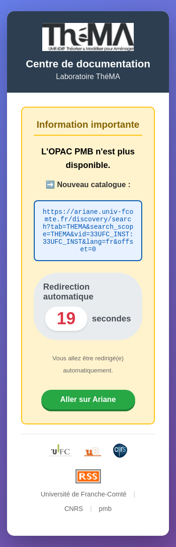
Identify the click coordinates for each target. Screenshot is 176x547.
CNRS (73, 513)
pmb (105, 513)
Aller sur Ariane (88, 404)
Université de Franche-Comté (84, 498)
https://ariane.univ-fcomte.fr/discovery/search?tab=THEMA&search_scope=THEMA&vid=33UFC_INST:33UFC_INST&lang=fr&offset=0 (88, 230)
